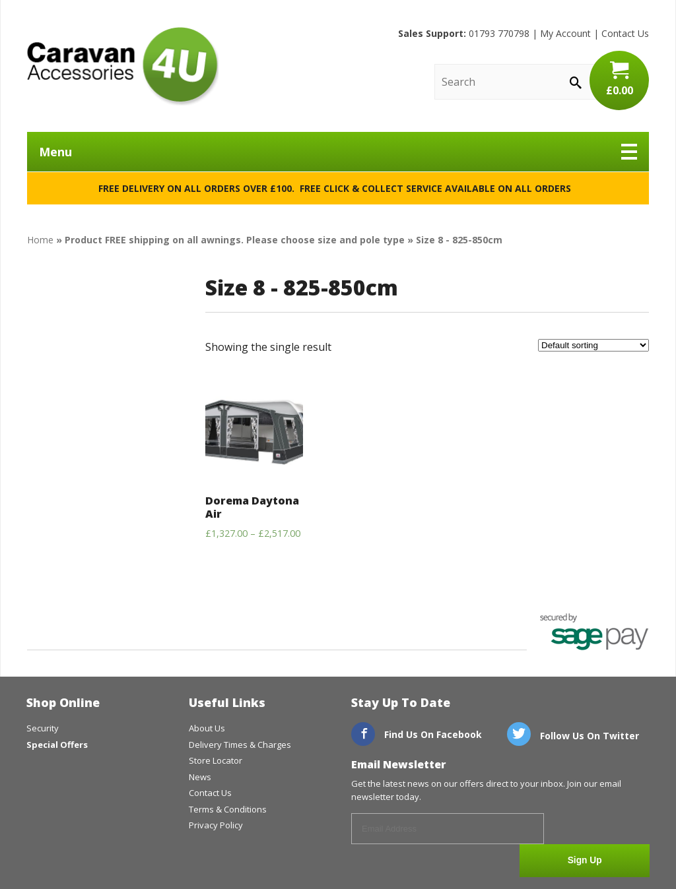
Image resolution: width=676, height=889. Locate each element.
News (200, 777)
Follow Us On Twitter (573, 735)
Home (40, 239)
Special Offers (57, 745)
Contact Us (625, 33)
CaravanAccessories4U (123, 66)
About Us (207, 728)
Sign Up (600, 829)
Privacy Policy (216, 825)
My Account (565, 33)
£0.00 (619, 79)
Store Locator (215, 760)
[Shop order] (593, 345)
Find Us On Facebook (416, 734)
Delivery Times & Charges (240, 745)
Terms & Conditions (228, 809)
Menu (338, 152)
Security (42, 728)
